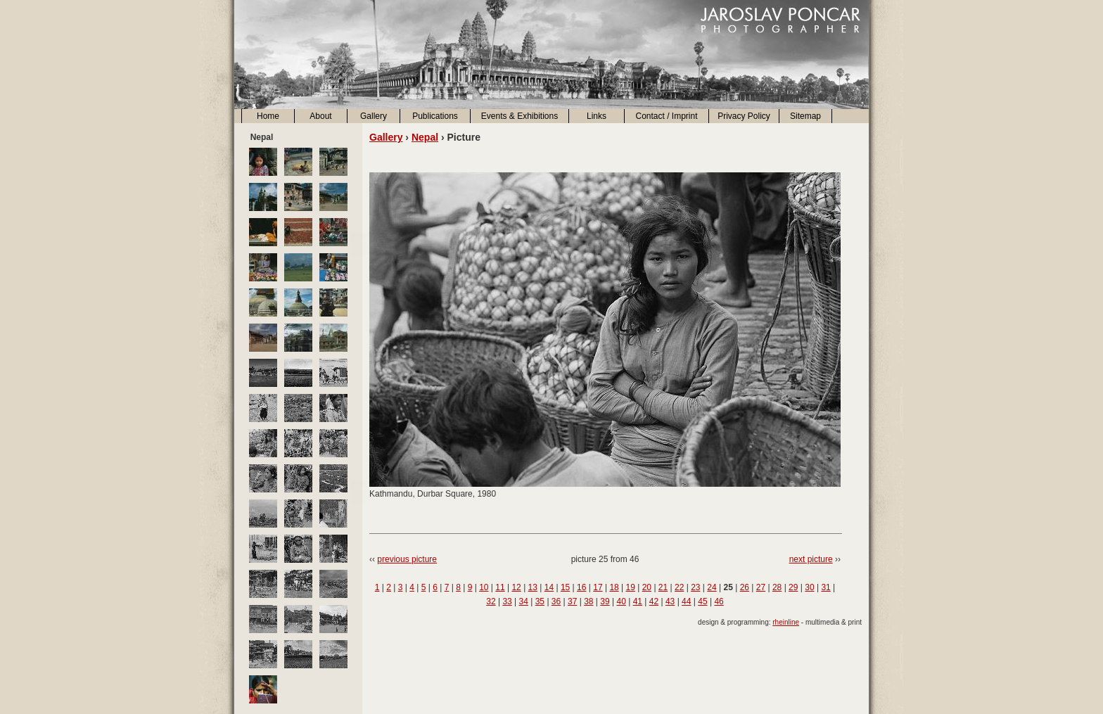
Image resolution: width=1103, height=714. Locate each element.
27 (760, 587)
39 (604, 601)
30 (809, 587)
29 (793, 587)
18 (613, 587)
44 (686, 601)
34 (523, 601)
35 (539, 601)
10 (483, 587)
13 (532, 587)
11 (499, 587)
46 (718, 601)
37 (572, 601)
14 (549, 587)
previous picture (407, 559)
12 (516, 587)
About (320, 116)
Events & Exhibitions (519, 116)
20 (646, 587)
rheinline (785, 622)
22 (679, 587)
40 (620, 601)
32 (490, 601)
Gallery (373, 116)
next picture (811, 559)
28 (777, 587)
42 (653, 601)
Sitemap (805, 116)
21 (663, 587)
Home (268, 116)
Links (596, 116)
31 (825, 587)
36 (556, 601)
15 (565, 587)
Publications (435, 116)
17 (597, 587)
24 (711, 587)
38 (588, 601)
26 (744, 587)
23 (695, 587)
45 (702, 601)
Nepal (425, 137)
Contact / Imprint (666, 116)
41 (637, 601)
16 (581, 587)
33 (506, 601)
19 (630, 587)
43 (670, 601)
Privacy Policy (744, 116)
